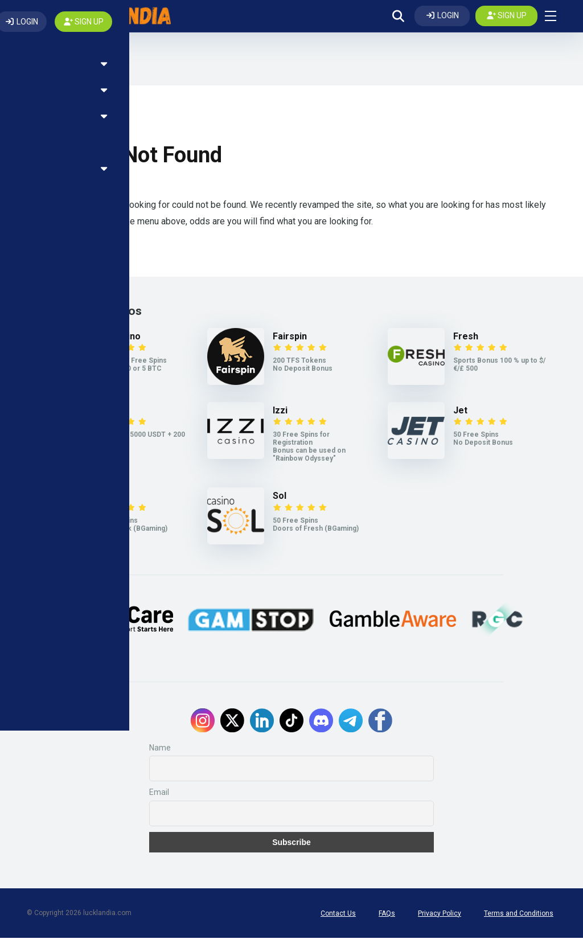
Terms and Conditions (518, 915)
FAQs (387, 915)
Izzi (280, 412)
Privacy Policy (439, 915)
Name (160, 749)
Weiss (105, 412)
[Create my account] (506, 16)
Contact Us (338, 915)
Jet (460, 412)
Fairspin (290, 338)
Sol (279, 497)
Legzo (106, 497)
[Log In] (442, 16)
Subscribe (291, 843)
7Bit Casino (116, 338)
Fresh (465, 338)
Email (159, 793)
